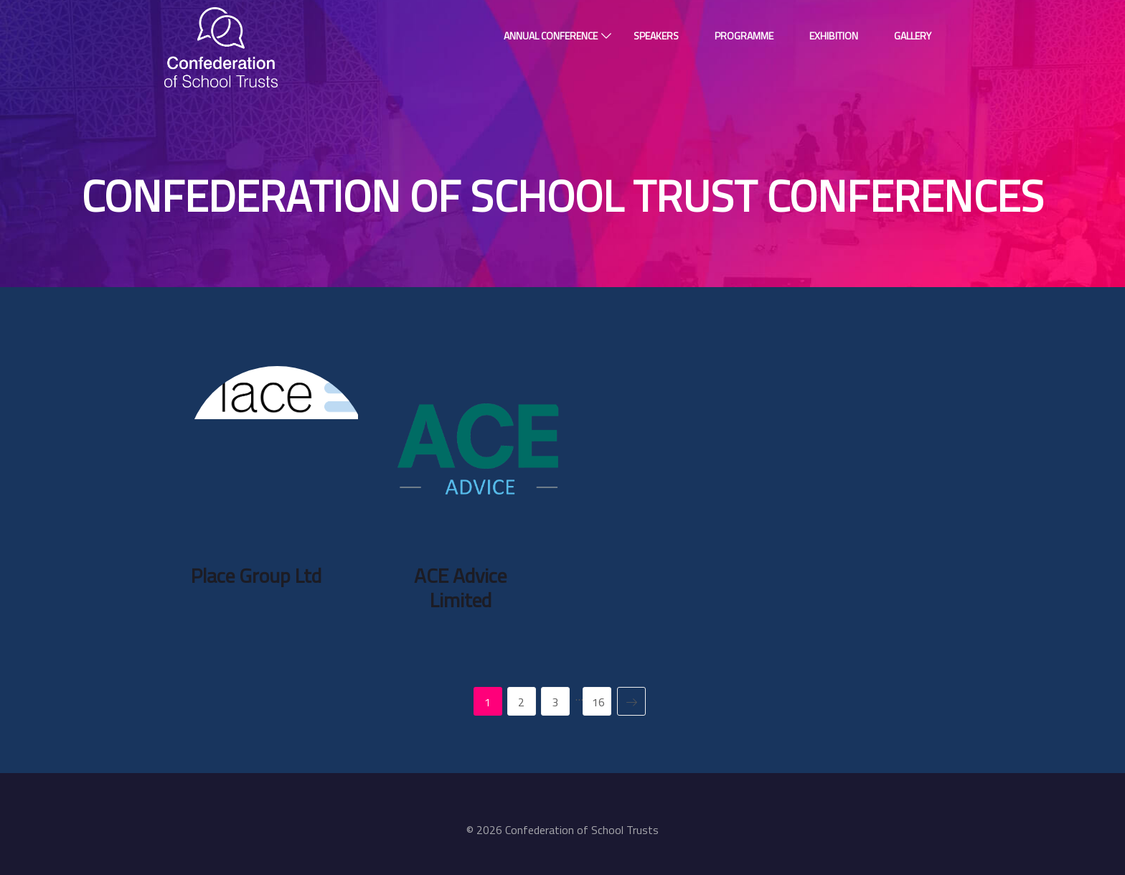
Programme (744, 35)
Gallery (912, 35)
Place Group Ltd (256, 575)
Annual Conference (551, 35)
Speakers (656, 35)
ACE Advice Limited (460, 587)
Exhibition (833, 35)
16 (598, 702)
